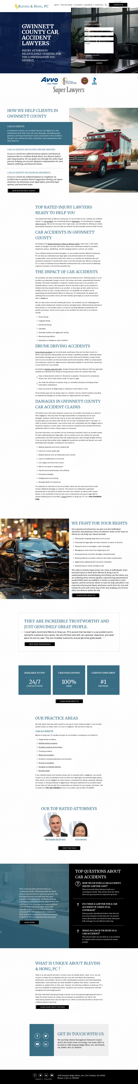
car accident (48, 221)
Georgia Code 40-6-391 (53, 369)
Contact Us (99, 5)
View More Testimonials (40, 644)
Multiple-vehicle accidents (48, 743)
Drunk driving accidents (43, 352)
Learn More (29, 922)
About (56, 5)
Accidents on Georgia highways (50, 767)
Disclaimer (38, 1079)
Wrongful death (44, 771)
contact (64, 497)
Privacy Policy (48, 1079)
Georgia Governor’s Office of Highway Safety (64, 244)
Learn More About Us (85, 595)
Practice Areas (66, 5)
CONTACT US (118, 5)
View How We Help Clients (23, 191)
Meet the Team (69, 848)
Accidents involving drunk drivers (50, 747)
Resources (88, 5)
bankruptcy (76, 221)
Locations (78, 5)
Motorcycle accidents (46, 755)
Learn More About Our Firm (52, 1007)
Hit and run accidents (46, 763)
